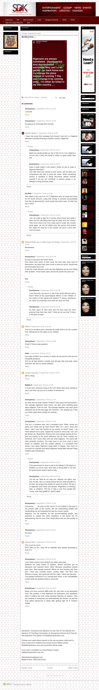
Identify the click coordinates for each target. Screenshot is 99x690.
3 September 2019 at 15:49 (45, 121)
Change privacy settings (22, 684)
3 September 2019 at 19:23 (45, 559)
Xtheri (27, 326)
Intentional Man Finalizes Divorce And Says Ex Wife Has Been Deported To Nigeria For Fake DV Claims (88, 216)
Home (50, 668)
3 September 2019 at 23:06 (50, 476)
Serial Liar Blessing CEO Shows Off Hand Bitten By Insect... (91, 208)
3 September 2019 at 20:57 (50, 164)
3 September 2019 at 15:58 (42, 193)
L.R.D (39, 20)
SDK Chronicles (28, 20)
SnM (28, 23)
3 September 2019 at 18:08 (50, 290)
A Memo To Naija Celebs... (91, 223)
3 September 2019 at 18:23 (45, 542)
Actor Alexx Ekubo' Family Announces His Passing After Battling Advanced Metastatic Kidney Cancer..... (88, 199)
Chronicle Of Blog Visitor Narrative (90, 240)
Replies (30, 146)
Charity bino (30, 542)
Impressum (9, 20)
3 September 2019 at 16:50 (49, 373)
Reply (27, 115)
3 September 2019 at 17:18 (45, 400)
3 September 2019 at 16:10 (39, 353)
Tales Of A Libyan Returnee (14, 23)
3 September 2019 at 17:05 (42, 385)
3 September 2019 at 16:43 (50, 215)
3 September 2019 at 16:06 (40, 326)
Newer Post (27, 668)
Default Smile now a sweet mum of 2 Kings (42, 242)
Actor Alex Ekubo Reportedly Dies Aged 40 (91, 174)
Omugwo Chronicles (51, 20)
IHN (18, 20)
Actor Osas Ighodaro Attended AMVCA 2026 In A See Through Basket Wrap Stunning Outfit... (88, 233)
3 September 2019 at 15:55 (47, 133)
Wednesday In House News (91, 247)
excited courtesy (31, 373)
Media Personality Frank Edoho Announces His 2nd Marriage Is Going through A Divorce (88, 183)
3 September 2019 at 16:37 (50, 150)
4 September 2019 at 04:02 (45, 588)
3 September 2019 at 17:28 (45, 503)
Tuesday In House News (91, 189)
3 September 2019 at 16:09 (45, 341)
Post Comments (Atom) (55, 675)
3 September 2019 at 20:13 (50, 462)
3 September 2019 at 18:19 (50, 307)
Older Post (72, 668)
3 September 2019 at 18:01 (45, 530)
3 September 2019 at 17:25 (45, 421)
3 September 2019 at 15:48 (45, 109)
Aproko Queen (31, 133)
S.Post (72, 20)
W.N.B (64, 20)
